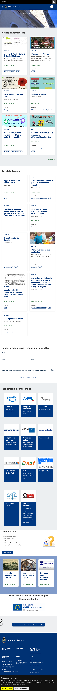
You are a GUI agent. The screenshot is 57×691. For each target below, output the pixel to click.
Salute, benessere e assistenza (39, 110)
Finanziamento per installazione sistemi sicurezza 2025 (39, 211)
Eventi (17, 71)
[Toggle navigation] (2, 6)
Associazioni (7, 151)
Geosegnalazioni (46, 437)
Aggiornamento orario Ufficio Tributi (13, 181)
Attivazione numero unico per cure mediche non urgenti (42, 182)
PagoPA (9, 406)
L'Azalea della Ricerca (40, 53)
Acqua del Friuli (10, 504)
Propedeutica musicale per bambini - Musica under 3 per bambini (13, 134)
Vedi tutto (51, 160)
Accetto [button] (4, 688)
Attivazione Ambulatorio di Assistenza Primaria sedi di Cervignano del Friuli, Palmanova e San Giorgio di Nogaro (41, 282)
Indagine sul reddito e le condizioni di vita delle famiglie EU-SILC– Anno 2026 (13, 293)
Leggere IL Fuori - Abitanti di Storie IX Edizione (14, 55)
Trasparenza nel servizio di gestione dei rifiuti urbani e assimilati (35, 650)
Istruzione (34, 267)
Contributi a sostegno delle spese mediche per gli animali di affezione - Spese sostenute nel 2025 (14, 212)
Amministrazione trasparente (6, 649)
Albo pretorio (19, 648)
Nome (3, 359)
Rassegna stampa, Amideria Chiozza (44, 576)
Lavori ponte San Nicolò (13, 318)
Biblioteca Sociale (38, 94)
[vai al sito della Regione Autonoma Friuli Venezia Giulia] (4, 2)
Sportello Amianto (26, 504)
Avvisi (5, 198)
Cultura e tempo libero (9, 71)
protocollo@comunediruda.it (36, 670)
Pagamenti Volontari (10, 438)
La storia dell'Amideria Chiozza (10, 575)
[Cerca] (51, 6)
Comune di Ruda (15, 640)
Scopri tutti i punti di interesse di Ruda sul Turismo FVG (28, 625)
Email (3, 352)
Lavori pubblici (7, 332)
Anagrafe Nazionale (27, 407)
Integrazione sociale (44, 148)
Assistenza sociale (8, 267)
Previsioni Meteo (27, 438)
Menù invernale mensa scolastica (40, 250)
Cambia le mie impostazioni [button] (21, 688)
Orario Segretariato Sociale (12, 238)
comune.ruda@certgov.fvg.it (36, 662)
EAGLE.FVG (44, 406)
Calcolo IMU (44, 470)
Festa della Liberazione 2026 (13, 95)
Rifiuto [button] (10, 688)
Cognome (32, 359)
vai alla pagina (7, 553)
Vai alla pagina (9, 65)
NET (24, 470)
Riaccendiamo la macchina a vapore (28, 575)
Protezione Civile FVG (10, 471)
